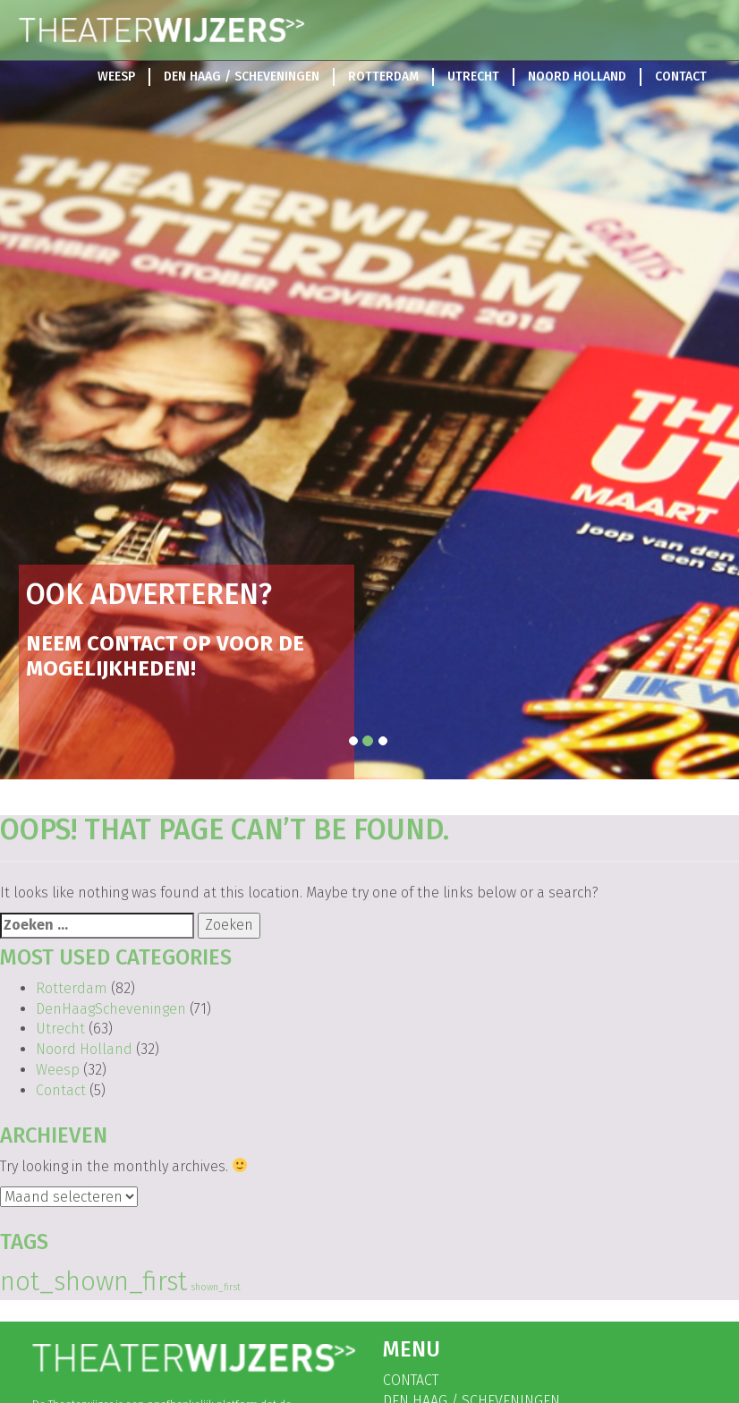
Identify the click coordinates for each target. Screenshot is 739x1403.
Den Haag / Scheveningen (241, 76)
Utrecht (473, 76)
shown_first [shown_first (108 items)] (216, 1287)
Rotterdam (383, 76)
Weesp (116, 76)
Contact (681, 76)
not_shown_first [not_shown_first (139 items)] (93, 1281)
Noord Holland (577, 76)
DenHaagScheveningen (111, 1008)
